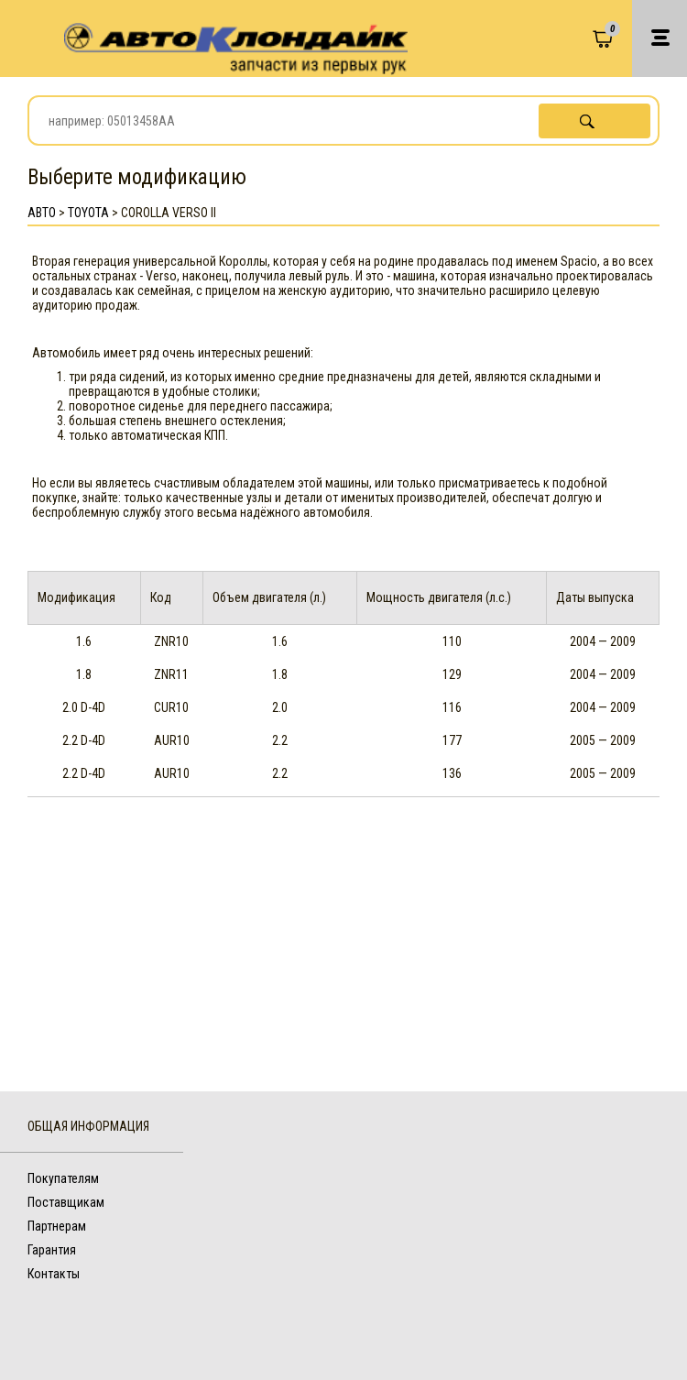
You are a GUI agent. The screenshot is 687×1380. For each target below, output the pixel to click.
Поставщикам (65, 1202)
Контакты (53, 1273)
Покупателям (63, 1178)
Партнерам (56, 1226)
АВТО (41, 212)
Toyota (88, 212)
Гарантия (51, 1250)
